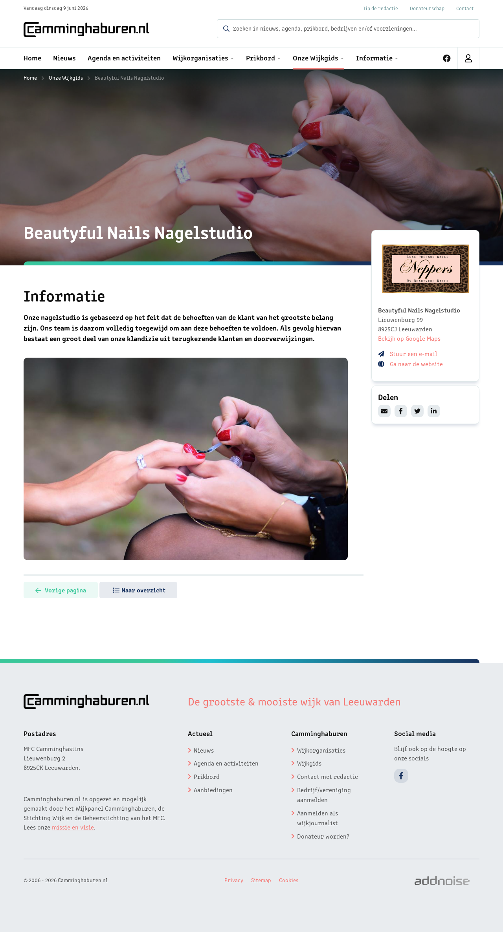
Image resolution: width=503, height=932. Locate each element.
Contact (465, 8)
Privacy (233, 880)
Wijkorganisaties (321, 750)
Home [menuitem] (32, 57)
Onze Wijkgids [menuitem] (315, 57)
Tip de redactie (380, 8)
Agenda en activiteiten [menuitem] (124, 57)
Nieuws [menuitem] (64, 57)
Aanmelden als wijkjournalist (317, 818)
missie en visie (73, 826)
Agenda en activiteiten (226, 763)
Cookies (288, 880)
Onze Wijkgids (66, 77)
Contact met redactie (327, 776)
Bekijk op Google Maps (409, 338)
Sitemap (261, 880)
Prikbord (207, 776)
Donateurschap (427, 8)
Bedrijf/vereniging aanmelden (324, 794)
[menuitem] (447, 58)
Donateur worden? (323, 836)
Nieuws (204, 750)
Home (30, 77)
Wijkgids (309, 763)
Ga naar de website (417, 363)
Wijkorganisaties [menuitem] (200, 57)
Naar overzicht (139, 589)
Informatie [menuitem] (374, 57)
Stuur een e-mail (413, 353)
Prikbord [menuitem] (260, 57)
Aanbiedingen (213, 789)
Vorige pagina (60, 589)
